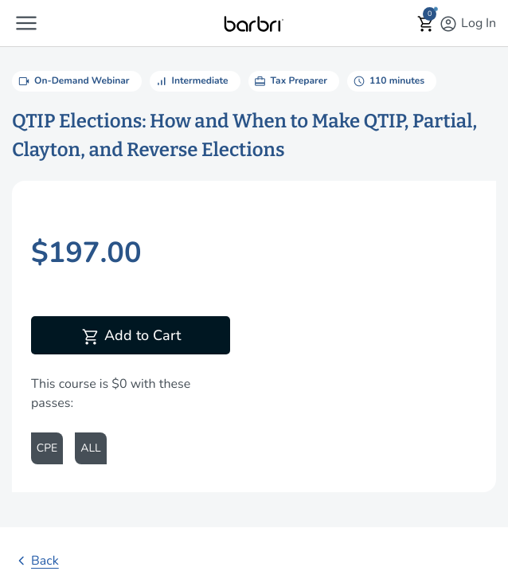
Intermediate (191, 81)
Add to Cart (131, 337)
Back (35, 560)
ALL (90, 448)
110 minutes (387, 81)
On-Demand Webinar (73, 81)
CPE (47, 448)
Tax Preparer (289, 81)
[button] (26, 23)
